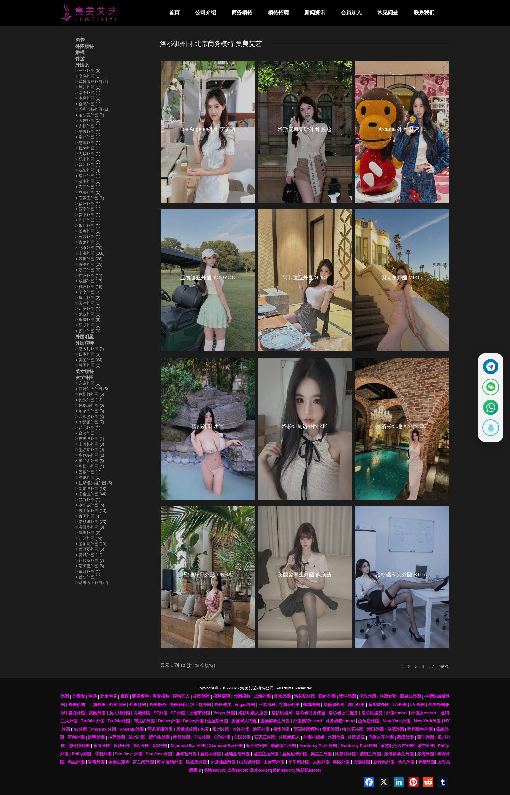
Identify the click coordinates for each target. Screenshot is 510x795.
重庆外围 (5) (87, 320)
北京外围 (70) (88, 248)
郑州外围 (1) (87, 220)
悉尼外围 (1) (87, 477)
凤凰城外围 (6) (89, 405)
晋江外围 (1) (87, 165)
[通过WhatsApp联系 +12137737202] (489, 408)
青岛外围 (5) (87, 242)
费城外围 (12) (88, 555)
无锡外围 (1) (87, 153)
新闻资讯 (314, 12)
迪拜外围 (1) (87, 571)
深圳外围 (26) (88, 259)
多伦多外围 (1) (89, 455)
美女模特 (84, 371)
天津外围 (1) (87, 303)
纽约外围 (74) (88, 538)
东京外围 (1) (87, 383)
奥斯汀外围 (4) (89, 466)
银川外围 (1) (87, 225)
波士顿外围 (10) (90, 510)
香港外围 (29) (88, 264)
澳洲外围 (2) (87, 533)
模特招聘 (278, 12)
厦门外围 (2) (87, 297)
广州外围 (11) (88, 275)
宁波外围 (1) (87, 131)
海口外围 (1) (87, 187)
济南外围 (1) (87, 181)
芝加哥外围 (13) (90, 544)
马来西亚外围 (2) (91, 582)
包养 (80, 40)
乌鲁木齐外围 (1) (91, 81)
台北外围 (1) (87, 427)
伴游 (80, 58)
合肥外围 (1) (87, 104)
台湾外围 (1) (87, 433)
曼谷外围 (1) (87, 499)
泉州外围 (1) (87, 176)
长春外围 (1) (87, 231)
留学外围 (84, 377)
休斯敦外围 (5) (89, 394)
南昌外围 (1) (87, 98)
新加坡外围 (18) (90, 488)
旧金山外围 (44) (90, 494)
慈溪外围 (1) (87, 142)
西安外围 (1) (87, 308)
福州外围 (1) (87, 203)
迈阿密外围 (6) (89, 566)
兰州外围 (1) (87, 87)
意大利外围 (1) (89, 349)
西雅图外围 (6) (89, 549)
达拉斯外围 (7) (89, 560)
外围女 (82, 64)
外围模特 (84, 46)
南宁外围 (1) (87, 93)
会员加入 (351, 12)
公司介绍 (205, 12)
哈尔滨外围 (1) (89, 115)
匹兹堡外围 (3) (89, 416)
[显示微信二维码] (489, 386)
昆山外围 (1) (87, 159)
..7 (431, 666)
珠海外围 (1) (87, 192)
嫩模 (80, 52)
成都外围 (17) (88, 281)
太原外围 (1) (87, 126)
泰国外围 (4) (87, 516)
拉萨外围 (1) (87, 148)
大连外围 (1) (87, 120)
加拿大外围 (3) (89, 411)
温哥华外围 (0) (89, 527)
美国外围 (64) (88, 360)
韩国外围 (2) (87, 365)
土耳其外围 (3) (89, 444)
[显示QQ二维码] (489, 430)
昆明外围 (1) (87, 325)
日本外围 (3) (87, 354)
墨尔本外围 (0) (89, 449)
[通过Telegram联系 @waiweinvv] (489, 364)
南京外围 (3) (87, 292)
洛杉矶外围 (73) (90, 521)
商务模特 (242, 12)
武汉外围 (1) (87, 314)
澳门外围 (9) (87, 270)
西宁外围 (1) (87, 209)
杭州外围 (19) (88, 286)
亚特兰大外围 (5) (91, 389)
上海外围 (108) (90, 253)
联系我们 (424, 12)
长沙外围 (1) (87, 236)
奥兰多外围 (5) (89, 461)
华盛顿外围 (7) (89, 422)
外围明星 (84, 336)
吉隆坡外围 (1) (89, 438)
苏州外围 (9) (87, 331)
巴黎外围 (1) (87, 472)
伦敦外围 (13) (88, 400)
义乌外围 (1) (87, 76)
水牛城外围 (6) (89, 505)
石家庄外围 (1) (89, 198)
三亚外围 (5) (87, 70)
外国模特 (84, 343)
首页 (174, 12)
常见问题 (387, 12)
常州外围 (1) (87, 137)
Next (443, 666)
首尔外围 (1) (87, 577)
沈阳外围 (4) (87, 170)
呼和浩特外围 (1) (91, 109)
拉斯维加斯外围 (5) (93, 483)
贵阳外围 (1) (87, 214)
